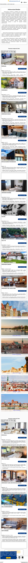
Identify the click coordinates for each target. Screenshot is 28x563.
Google (15, 552)
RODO (1, 556)
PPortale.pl (1, 562)
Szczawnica (3, 496)
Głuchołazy (3, 519)
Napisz (27, 562)
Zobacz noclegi (22, 68)
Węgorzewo (3, 472)
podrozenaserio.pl (14, 1)
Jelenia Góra (4, 424)
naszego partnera (21, 75)
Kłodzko (3, 55)
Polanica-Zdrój (4, 79)
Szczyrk (3, 448)
